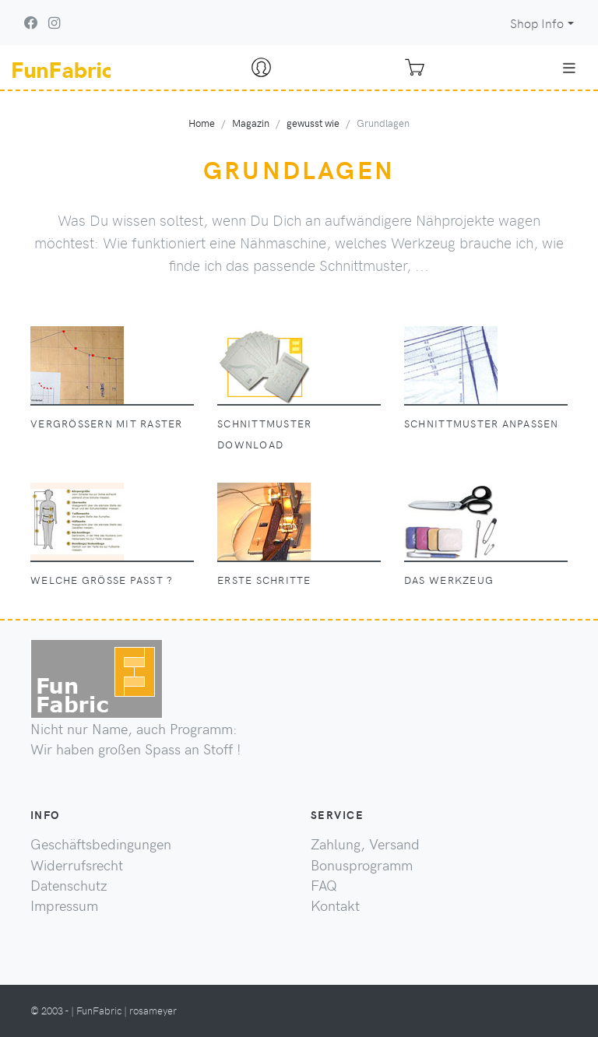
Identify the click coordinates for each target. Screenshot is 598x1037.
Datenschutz (68, 885)
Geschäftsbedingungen (100, 844)
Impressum (64, 905)
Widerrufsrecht (76, 865)
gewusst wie (313, 122)
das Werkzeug (449, 579)
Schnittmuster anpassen (481, 423)
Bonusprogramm (362, 865)
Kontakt (335, 905)
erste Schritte (264, 579)
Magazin (250, 122)
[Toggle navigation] (569, 68)
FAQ (324, 885)
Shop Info (537, 23)
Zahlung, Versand (365, 844)
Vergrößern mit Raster (106, 423)
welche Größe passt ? (101, 579)
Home (201, 122)
